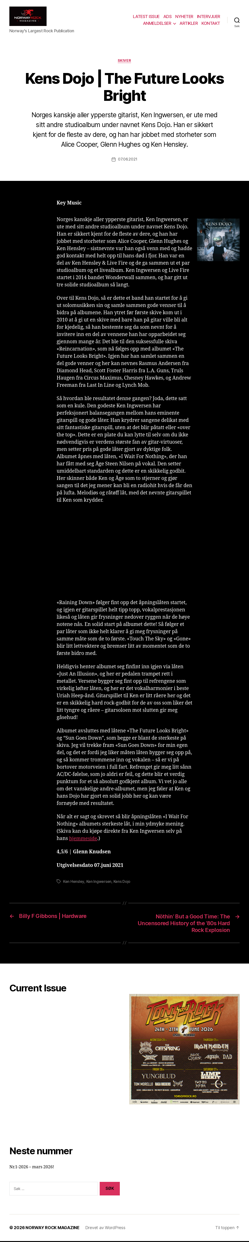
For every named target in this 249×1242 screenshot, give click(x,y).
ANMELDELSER (157, 24)
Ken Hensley (73, 882)
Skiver (124, 62)
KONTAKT (210, 24)
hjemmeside (83, 840)
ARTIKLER (188, 24)
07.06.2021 (127, 160)
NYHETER (184, 17)
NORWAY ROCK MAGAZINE (53, 1228)
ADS (167, 17)
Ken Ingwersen (98, 882)
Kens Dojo (121, 882)
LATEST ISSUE (146, 17)
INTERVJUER (208, 17)
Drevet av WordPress (106, 1228)
